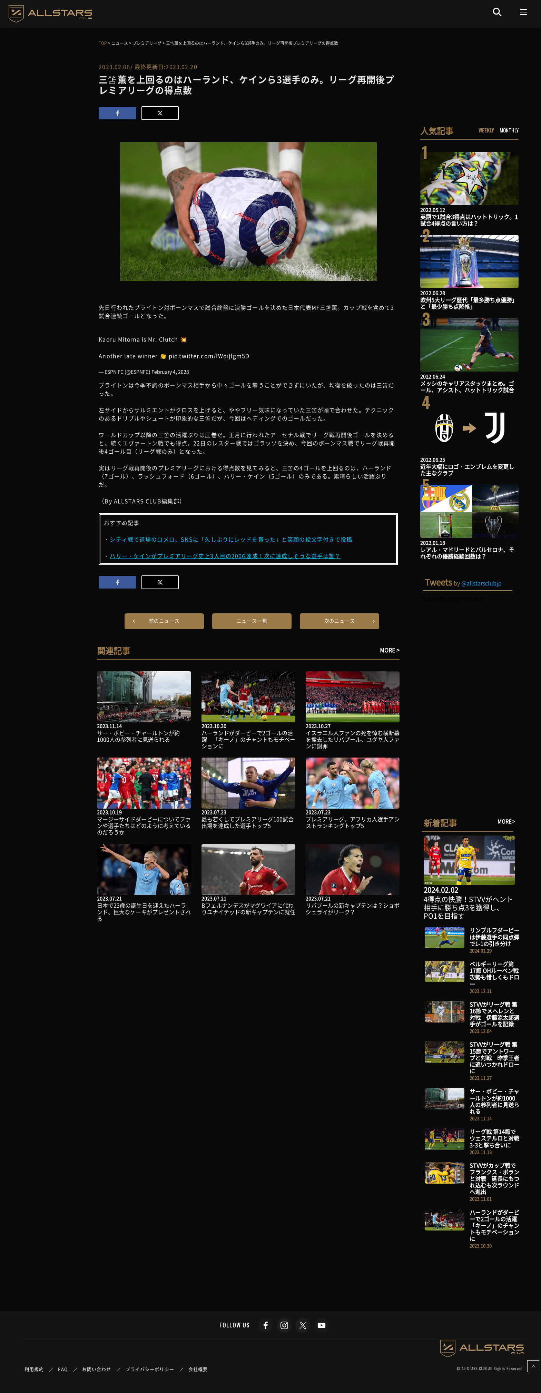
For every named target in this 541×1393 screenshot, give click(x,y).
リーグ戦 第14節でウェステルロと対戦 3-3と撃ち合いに (497, 1138)
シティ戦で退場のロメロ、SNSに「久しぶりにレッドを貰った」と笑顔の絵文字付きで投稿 (231, 539)
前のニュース (164, 620)
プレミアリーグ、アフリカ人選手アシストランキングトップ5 (353, 822)
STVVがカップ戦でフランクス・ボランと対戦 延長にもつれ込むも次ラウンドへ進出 (494, 1178)
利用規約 (34, 1369)
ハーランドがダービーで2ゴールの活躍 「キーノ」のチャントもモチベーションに (248, 739)
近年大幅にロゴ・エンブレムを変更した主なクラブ (467, 469)
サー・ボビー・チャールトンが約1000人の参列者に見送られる (138, 736)
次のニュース (339, 620)
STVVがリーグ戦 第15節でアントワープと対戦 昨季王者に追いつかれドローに (494, 1057)
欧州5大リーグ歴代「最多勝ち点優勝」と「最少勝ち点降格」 (468, 303)
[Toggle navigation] (523, 12)
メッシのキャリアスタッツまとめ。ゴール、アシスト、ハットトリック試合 (467, 386)
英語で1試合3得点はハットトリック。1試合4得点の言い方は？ (469, 220)
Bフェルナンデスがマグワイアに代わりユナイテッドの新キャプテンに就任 (248, 908)
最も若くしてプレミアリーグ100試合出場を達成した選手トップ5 (247, 822)
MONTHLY (509, 130)
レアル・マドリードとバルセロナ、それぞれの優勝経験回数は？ (467, 552)
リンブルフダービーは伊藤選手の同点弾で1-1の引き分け (494, 936)
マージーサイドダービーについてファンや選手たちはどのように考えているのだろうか (144, 825)
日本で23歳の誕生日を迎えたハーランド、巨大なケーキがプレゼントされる (144, 911)
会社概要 (198, 1369)
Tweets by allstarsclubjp (452, 598)
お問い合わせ (96, 1369)
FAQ (63, 1369)
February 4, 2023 (170, 371)
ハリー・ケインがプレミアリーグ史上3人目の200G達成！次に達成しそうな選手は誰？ (225, 556)
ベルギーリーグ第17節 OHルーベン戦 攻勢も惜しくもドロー (497, 974)
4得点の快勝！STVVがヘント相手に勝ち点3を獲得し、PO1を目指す (468, 907)
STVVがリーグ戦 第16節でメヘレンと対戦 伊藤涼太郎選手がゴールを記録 (494, 1014)
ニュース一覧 (252, 620)
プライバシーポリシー (150, 1369)
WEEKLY (486, 130)
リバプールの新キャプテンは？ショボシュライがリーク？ (353, 908)
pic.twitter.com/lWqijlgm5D (209, 356)
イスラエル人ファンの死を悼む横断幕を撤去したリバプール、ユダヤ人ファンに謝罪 (353, 739)
